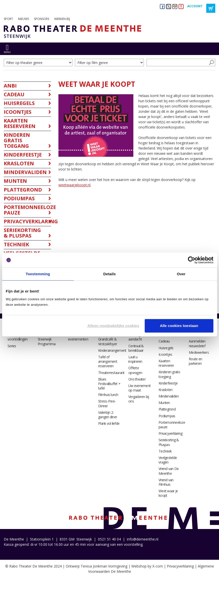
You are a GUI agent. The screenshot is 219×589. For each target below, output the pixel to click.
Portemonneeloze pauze (172, 424)
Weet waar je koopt (168, 493)
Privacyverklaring (170, 433)
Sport (8, 19)
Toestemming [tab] (38, 274)
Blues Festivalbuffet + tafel (109, 383)
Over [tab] (181, 274)
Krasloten (165, 389)
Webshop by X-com (147, 566)
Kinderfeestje (168, 383)
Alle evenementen (78, 337)
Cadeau (164, 341)
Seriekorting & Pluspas (169, 442)
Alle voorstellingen (17, 337)
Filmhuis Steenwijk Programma (46, 339)
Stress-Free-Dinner (107, 403)
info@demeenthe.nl (142, 539)
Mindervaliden (169, 396)
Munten (164, 402)
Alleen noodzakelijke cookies (113, 326)
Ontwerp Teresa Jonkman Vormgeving (96, 566)
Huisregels (166, 348)
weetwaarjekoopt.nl (74, 184)
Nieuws (23, 19)
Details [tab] (109, 274)
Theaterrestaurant (111, 372)
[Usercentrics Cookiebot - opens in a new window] (191, 260)
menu (7, 52)
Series (11, 346)
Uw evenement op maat (139, 387)
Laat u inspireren (135, 359)
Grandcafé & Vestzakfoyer (107, 341)
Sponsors (41, 19)
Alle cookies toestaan (179, 326)
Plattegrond (167, 409)
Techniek (165, 451)
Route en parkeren (195, 361)
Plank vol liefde (108, 423)
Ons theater (137, 379)
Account (195, 6)
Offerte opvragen (135, 370)
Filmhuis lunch (108, 394)
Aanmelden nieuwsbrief (197, 343)
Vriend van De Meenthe (169, 471)
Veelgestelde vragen (168, 459)
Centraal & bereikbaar (136, 348)
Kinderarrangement (112, 350)
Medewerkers (199, 352)
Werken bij (62, 19)
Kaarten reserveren (166, 363)
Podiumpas (167, 416)
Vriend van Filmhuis (166, 482)
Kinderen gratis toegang (169, 374)
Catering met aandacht (137, 337)
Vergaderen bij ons (138, 399)
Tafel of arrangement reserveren (107, 361)
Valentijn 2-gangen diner (107, 414)
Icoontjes (165, 354)
